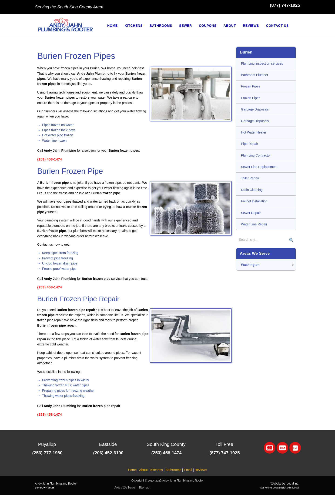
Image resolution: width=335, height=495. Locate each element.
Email (188, 470)
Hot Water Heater (253, 132)
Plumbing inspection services (262, 63)
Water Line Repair (254, 224)
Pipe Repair (249, 144)
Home (132, 470)
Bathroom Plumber (254, 75)
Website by (285, 483)
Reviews (201, 470)
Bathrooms (173, 470)
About (143, 470)
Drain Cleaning (252, 190)
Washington (250, 265)
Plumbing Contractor (256, 155)
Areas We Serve (124, 487)
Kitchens (156, 470)
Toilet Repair (250, 178)
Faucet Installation (254, 201)
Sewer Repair (251, 213)
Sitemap (144, 487)
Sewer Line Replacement (259, 167)
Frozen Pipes (250, 86)
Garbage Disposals (255, 109)
